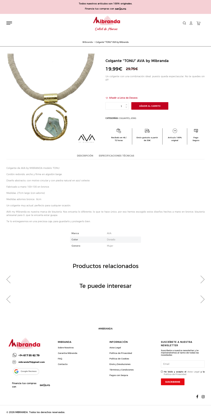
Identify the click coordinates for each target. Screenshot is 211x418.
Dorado (111, 239)
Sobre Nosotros (66, 347)
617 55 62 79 (28, 355)
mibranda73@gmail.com (31, 362)
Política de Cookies (119, 358)
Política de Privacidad (120, 353)
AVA (109, 233)
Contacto (62, 364)
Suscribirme (172, 382)
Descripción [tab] (85, 155)
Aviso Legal (115, 347)
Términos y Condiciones (121, 369)
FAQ (60, 358)
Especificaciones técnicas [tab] (116, 155)
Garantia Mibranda (67, 353)
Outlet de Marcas (106, 29)
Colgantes (124, 118)
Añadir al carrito (150, 106)
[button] (122, 97)
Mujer (110, 245)
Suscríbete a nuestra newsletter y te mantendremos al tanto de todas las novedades (180, 352)
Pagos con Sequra (118, 375)
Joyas (133, 118)
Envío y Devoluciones (119, 364)
